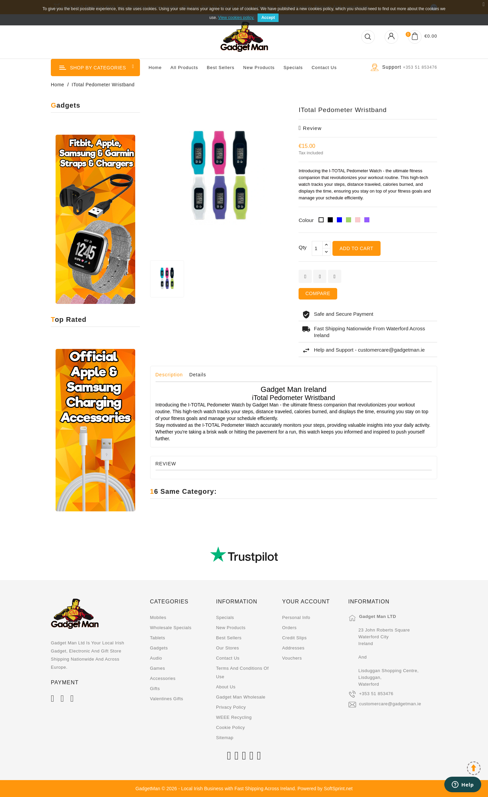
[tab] (172, 376)
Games (157, 668)
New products (230, 627)
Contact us (324, 67)
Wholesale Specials (170, 627)
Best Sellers (220, 67)
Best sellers (228, 637)
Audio (156, 658)
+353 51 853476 (376, 693)
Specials (293, 67)
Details (197, 374)
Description (169, 374)
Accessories (163, 678)
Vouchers (292, 658)
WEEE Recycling (233, 717)
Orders (289, 627)
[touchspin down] (326, 252)
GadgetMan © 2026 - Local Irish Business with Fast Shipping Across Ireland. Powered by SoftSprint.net (244, 788)
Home (155, 67)
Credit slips (294, 637)
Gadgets (159, 647)
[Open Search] (368, 37)
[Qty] (317, 248)
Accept (268, 17)
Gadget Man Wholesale (240, 697)
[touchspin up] (326, 245)
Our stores (227, 647)
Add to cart (356, 248)
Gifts (155, 688)
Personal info (296, 617)
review (310, 128)
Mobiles (158, 617)
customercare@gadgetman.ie (390, 703)
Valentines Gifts (166, 698)
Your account (306, 601)
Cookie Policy (230, 727)
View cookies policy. (236, 17)
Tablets (157, 637)
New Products (259, 67)
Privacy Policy (231, 707)
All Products (184, 67)
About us (225, 686)
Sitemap (224, 737)
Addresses (293, 647)
